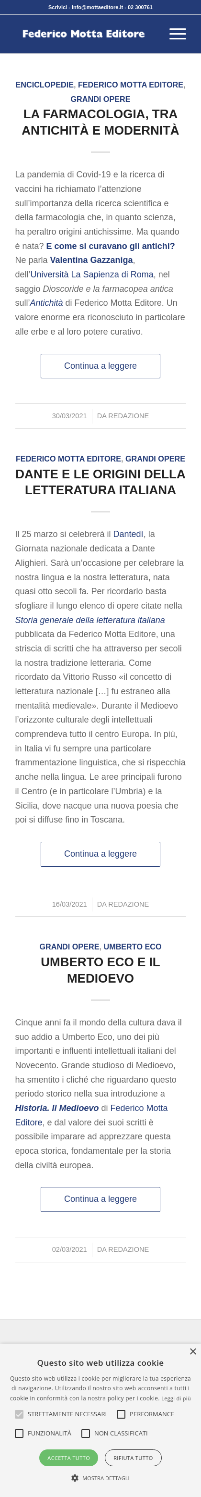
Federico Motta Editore (130, 84)
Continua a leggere (100, 366)
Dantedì (128, 534)
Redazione (128, 416)
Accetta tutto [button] (68, 1457)
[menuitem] (173, 34)
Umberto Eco (132, 946)
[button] (67, 1414)
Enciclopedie (45, 84)
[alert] (100, 1420)
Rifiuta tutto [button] (133, 1457)
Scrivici (57, 7)
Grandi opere (100, 99)
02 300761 (140, 7)
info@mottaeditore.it (97, 7)
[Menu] (173, 34)
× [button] (192, 1352)
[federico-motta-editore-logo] (83, 34)
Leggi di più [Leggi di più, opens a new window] (176, 1398)
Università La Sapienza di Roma (92, 274)
